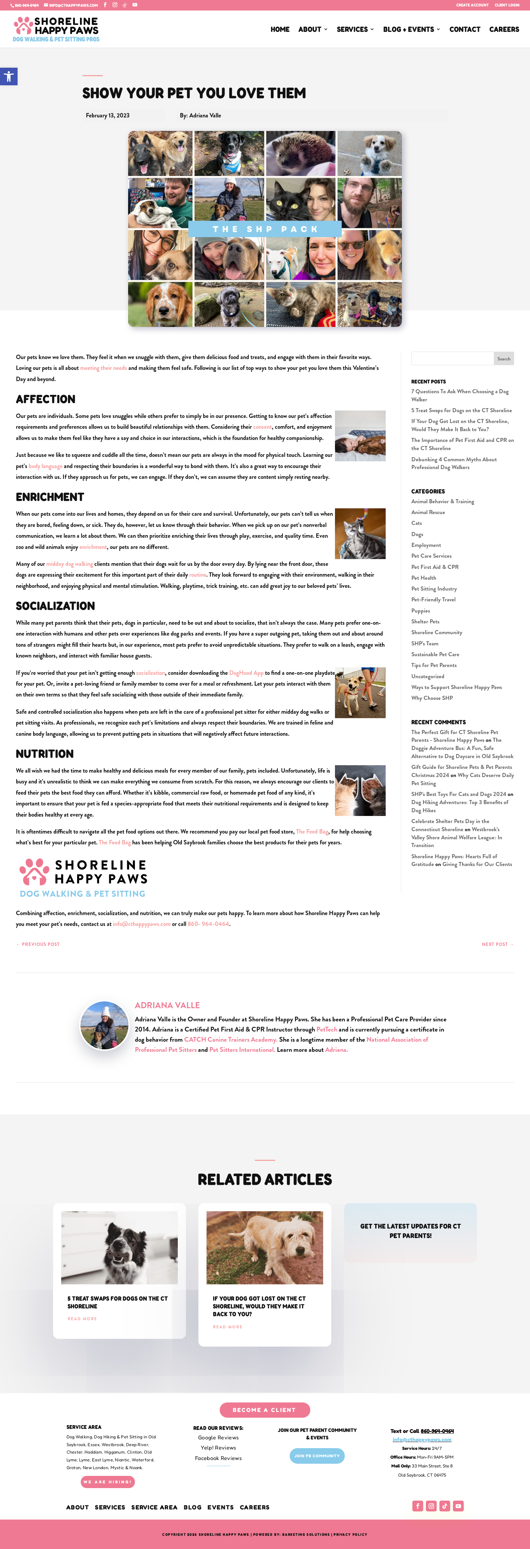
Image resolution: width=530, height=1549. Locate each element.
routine (197, 574)
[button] (9, 76)
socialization (150, 672)
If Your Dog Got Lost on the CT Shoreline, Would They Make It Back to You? (460, 425)
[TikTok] (124, 5)
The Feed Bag (312, 831)
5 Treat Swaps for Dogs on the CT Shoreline (461, 410)
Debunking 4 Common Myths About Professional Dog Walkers (454, 463)
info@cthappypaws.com (142, 924)
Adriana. (336, 1050)
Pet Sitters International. (242, 1050)
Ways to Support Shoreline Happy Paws (456, 687)
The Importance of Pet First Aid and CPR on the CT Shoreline (462, 444)
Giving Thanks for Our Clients (477, 864)
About (78, 1507)
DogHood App (246, 672)
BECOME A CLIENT (264, 1409)
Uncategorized (427, 676)
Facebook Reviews (218, 1458)
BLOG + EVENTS (408, 30)
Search (504, 358)
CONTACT (465, 30)
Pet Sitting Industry (434, 588)
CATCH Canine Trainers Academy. (231, 1039)
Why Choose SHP (432, 698)
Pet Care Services (431, 556)
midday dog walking (69, 563)
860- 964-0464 (208, 924)
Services (110, 1507)
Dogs (417, 534)
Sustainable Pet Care (435, 654)
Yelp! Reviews (218, 1447)
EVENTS (221, 1507)
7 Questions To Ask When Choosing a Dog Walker (460, 395)
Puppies (420, 610)
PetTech (326, 1029)
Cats (416, 523)
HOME (280, 30)
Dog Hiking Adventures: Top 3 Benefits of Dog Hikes (459, 806)
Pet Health (423, 578)
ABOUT (309, 30)
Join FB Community (317, 1455)
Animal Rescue (428, 512)
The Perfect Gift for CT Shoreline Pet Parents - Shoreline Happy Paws (454, 736)
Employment (426, 545)
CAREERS (504, 30)
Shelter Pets (425, 621)
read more (82, 1319)
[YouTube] (134, 4)
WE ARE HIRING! (107, 1481)
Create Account (472, 5)
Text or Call (422, 1431)
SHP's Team (424, 643)
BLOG (193, 1507)
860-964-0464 (27, 5)
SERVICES (352, 30)
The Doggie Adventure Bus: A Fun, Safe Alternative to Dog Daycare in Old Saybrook (462, 748)
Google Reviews (218, 1437)
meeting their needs (103, 367)
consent (262, 426)
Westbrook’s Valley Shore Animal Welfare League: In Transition (456, 837)
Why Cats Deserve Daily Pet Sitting (462, 779)
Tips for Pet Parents (434, 665)
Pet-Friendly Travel (433, 599)
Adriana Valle (167, 1005)
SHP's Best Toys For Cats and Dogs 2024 (458, 794)
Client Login (507, 5)
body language (46, 466)
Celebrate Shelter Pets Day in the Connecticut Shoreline (450, 825)
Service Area (154, 1507)
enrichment (93, 547)
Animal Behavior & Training (442, 501)
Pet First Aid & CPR (435, 567)
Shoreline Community (436, 632)
